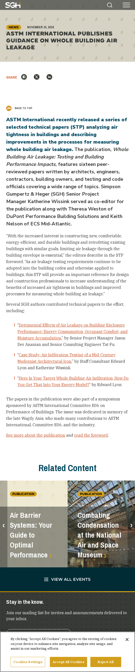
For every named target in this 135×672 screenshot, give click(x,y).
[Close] (127, 641)
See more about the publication (35, 435)
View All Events (67, 579)
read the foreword (91, 435)
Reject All (105, 664)
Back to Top (19, 108)
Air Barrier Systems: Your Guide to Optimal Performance (31, 535)
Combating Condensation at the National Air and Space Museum (99, 535)
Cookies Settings (27, 664)
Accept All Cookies (68, 664)
